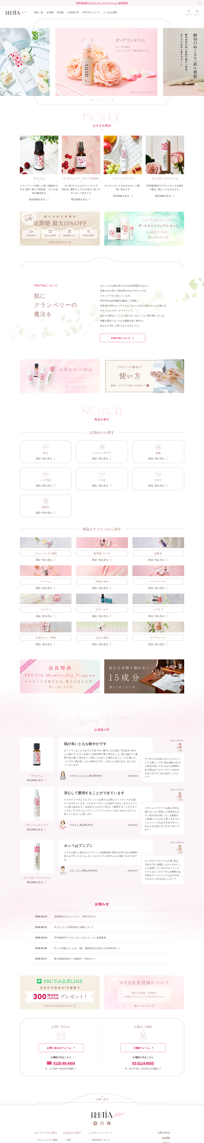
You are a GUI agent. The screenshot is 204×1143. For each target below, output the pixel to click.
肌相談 (60, 12)
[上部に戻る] (102, 1098)
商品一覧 (38, 12)
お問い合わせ (164, 1132)
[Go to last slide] (92, 100)
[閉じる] (200, 3)
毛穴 (69, 1139)
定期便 (50, 12)
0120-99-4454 (61, 1063)
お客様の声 (73, 12)
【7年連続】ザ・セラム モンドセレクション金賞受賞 (102, 3)
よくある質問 (110, 12)
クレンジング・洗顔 (47, 1139)
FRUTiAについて (91, 12)
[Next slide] (112, 100)
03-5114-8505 (143, 1062)
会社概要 (166, 1137)
